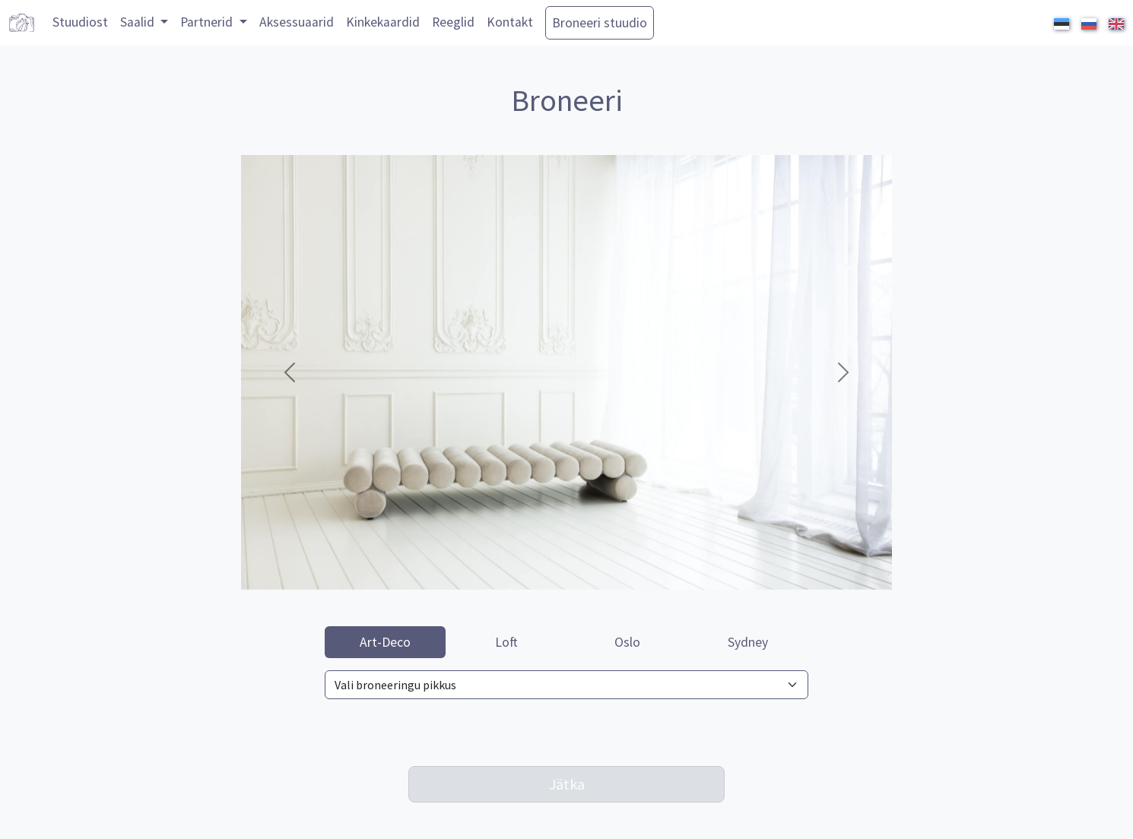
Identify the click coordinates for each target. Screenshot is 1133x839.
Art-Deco (385, 642)
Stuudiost (80, 22)
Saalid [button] (138, 22)
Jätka (567, 783)
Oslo (627, 642)
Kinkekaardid (383, 22)
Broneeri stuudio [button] (599, 22)
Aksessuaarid (296, 22)
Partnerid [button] (208, 22)
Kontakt (510, 22)
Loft (506, 642)
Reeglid (453, 22)
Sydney (748, 642)
